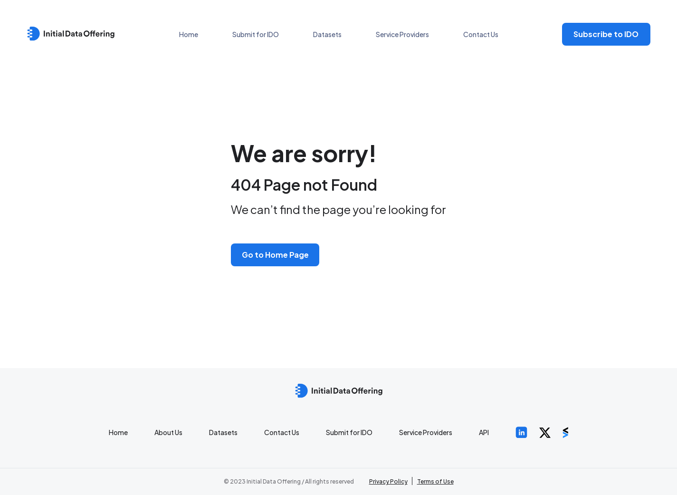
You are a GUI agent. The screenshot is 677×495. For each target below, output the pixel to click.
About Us (168, 432)
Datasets (327, 34)
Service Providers (402, 34)
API (484, 432)
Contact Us (480, 34)
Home (188, 34)
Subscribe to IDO (606, 34)
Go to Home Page (275, 255)
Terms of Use (435, 481)
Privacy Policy (388, 481)
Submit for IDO (255, 34)
